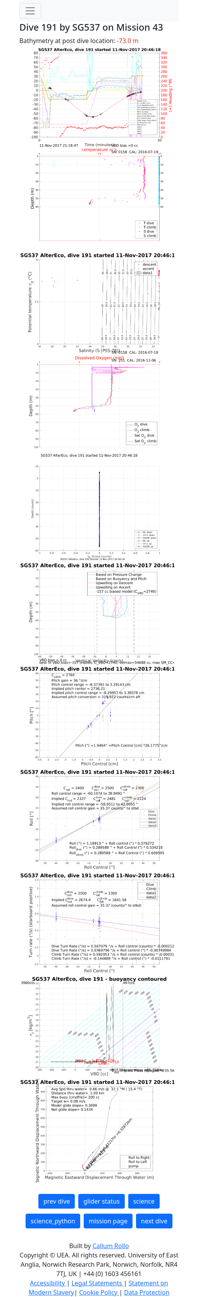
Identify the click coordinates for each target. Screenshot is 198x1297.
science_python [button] (53, 1221)
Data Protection (146, 1292)
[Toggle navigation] (30, 11)
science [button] (144, 1201)
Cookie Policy (99, 1292)
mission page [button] (108, 1221)
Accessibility (48, 1283)
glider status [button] (101, 1201)
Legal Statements (98, 1283)
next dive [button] (154, 1221)
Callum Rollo (111, 1246)
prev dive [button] (56, 1201)
